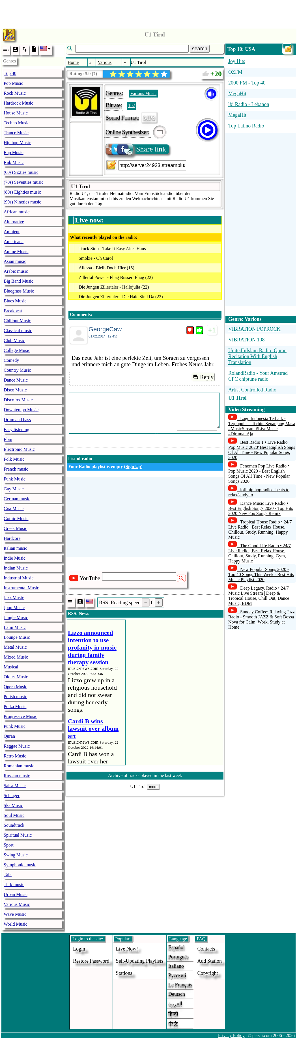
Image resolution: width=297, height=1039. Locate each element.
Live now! (127, 949)
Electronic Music (19, 449)
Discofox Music (18, 399)
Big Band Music (18, 281)
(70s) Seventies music (23, 182)
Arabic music (16, 271)
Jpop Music (14, 607)
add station (209, 961)
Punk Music (14, 726)
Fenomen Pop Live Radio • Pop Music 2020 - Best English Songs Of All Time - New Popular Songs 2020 (259, 474)
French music (16, 469)
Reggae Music (17, 746)
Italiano (176, 966)
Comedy (11, 360)
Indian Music (16, 568)
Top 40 (10, 73)
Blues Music (15, 300)
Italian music (15, 548)
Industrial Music (18, 577)
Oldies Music (16, 676)
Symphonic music (20, 864)
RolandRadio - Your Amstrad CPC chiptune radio (258, 376)
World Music (15, 924)
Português (178, 957)
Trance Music (16, 132)
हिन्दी (173, 1014)
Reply (203, 377)
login (79, 949)
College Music (17, 350)
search (199, 48)
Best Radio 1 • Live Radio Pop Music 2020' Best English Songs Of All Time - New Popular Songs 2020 (261, 450)
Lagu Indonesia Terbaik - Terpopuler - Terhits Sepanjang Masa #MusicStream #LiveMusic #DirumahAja (261, 426)
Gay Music (14, 488)
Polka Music (15, 706)
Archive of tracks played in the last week (145, 775)
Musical (11, 666)
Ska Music (13, 805)
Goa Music (14, 508)
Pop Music (13, 83)
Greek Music (15, 528)
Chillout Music (17, 320)
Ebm (8, 439)
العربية (175, 1003)
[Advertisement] (148, 12)
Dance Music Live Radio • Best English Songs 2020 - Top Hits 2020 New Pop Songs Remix (260, 508)
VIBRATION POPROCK (254, 329)
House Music (16, 113)
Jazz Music (14, 597)
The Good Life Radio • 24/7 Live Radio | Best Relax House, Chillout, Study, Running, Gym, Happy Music (259, 553)
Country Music (17, 370)
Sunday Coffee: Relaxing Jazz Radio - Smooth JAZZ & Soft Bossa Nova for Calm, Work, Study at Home (261, 619)
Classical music (18, 330)
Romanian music (19, 765)
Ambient (12, 231)
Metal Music (15, 647)
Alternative (14, 221)
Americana (13, 241)
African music (16, 211)
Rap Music (13, 152)
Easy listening (16, 429)
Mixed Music (16, 657)
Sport (9, 845)
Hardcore (12, 538)
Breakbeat (13, 310)
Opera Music (15, 686)
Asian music (15, 261)
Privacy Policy (231, 1035)
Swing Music (16, 854)
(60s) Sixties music (21, 172)
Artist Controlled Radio (252, 390)
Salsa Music (15, 785)
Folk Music (14, 459)
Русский (177, 975)
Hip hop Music (17, 142)
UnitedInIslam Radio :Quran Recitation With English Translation (257, 356)
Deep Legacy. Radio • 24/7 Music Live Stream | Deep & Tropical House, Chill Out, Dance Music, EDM (258, 596)
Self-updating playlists (139, 961)
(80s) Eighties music (22, 192)
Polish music (15, 696)
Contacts (206, 949)
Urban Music (15, 894)
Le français (180, 985)
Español (176, 947)
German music (17, 498)
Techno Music (16, 122)
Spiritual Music (18, 835)
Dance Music (16, 380)
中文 (173, 1024)
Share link (136, 149)
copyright (207, 973)
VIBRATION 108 (246, 340)
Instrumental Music (21, 587)
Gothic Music (16, 518)
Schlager (12, 795)
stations (124, 973)
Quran (9, 736)
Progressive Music (20, 716)
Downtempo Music (21, 409)
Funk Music (14, 479)
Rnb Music (14, 162)
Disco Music (15, 390)
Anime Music (16, 251)
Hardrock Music (18, 103)
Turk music (14, 884)
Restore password (91, 961)
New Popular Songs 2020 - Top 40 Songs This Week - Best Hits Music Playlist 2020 (261, 574)
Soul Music (14, 815)
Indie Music (14, 558)
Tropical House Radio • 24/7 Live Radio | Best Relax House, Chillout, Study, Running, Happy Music (260, 530)
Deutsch (176, 994)
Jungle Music (16, 617)
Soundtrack (14, 825)
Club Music (14, 340)
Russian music (17, 775)
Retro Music (15, 756)
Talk (8, 874)
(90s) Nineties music (22, 202)
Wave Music (15, 914)
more (153, 787)
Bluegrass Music (19, 291)
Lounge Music (17, 637)
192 (131, 105)
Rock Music (15, 93)
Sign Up (133, 466)
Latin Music (15, 627)
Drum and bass (17, 419)
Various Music (17, 904)
